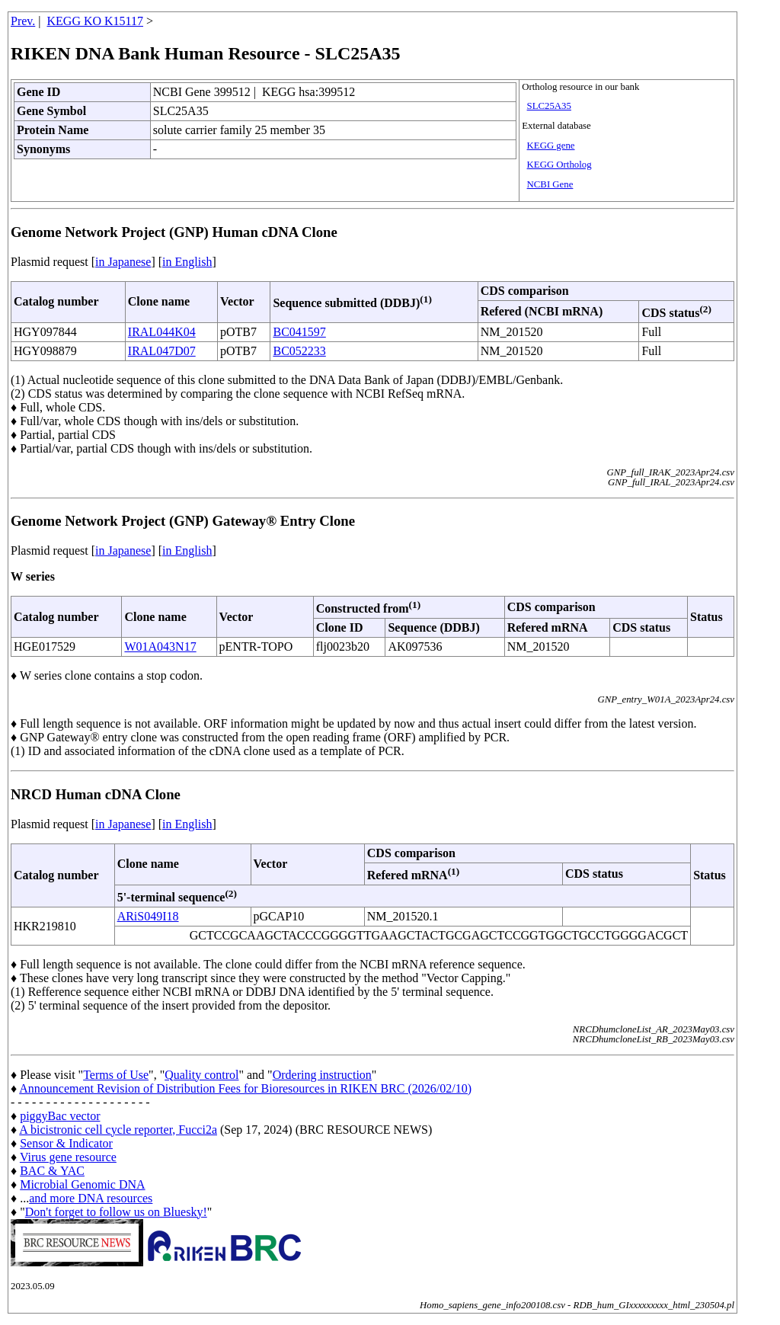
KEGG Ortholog (559, 164)
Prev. (23, 20)
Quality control (201, 1074)
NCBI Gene (550, 184)
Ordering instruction (322, 1074)
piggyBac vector (60, 1115)
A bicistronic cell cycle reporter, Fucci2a (118, 1129)
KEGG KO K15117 (95, 20)
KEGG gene (551, 145)
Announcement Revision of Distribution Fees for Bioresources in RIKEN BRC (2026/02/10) (245, 1088)
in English (187, 261)
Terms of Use (116, 1074)
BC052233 (299, 350)
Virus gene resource (68, 1157)
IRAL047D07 (162, 350)
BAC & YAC (52, 1170)
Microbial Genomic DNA (82, 1184)
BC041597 (299, 331)
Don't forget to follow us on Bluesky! (116, 1211)
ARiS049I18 (148, 916)
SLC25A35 (549, 106)
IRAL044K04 (162, 331)
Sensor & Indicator (66, 1143)
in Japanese (123, 261)
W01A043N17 (160, 646)
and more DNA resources (90, 1198)
